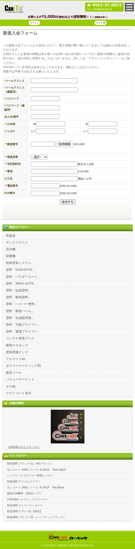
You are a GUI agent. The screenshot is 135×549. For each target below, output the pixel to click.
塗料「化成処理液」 (20, 318)
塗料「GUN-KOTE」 (20, 269)
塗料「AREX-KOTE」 (21, 283)
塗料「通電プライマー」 (23, 331)
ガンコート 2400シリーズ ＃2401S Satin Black (36, 469)
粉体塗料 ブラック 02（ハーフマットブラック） (36, 517)
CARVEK (62, 545)
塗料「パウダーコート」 (23, 276)
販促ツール (14, 372)
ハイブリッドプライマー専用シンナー (30, 475)
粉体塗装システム (18, 263)
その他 (10, 386)
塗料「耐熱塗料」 (18, 297)
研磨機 (10, 256)
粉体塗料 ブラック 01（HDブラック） (30, 463)
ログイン (34, 23)
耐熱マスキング (17, 345)
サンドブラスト (17, 242)
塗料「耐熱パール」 (20, 311)
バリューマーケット (20, 379)
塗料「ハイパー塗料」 (22, 304)
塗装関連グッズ (17, 352)
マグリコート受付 (18, 393)
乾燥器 (10, 235)
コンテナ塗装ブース (20, 338)
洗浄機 (10, 249)
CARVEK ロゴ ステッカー (24, 447)
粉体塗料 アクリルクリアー (23, 481)
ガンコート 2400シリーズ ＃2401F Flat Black (35, 487)
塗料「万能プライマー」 (23, 324)
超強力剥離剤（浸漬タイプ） (24, 493)
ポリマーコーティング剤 (23, 366)
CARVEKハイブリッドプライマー (27, 499)
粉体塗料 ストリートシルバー (25, 505)
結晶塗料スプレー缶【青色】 (24, 511)
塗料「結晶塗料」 (18, 290)
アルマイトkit (15, 359)
